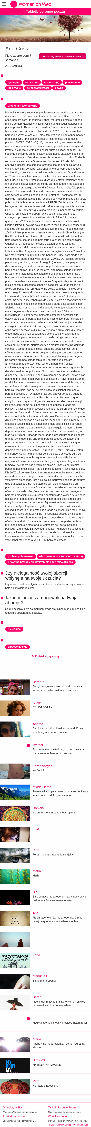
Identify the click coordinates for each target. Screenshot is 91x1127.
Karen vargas (42, 766)
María (37, 1039)
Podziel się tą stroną (45, 656)
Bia (35, 892)
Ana (36, 913)
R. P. (36, 850)
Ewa (36, 829)
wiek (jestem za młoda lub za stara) (61, 556)
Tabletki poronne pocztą (45, 11)
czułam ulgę (51, 82)
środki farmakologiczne (22, 105)
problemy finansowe (20, 556)
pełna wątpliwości (38, 88)
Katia (36, 955)
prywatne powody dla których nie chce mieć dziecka (40, 562)
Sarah (37, 997)
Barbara (38, 682)
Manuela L (40, 976)
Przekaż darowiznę (14, 1116)
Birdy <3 (39, 1060)
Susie (37, 703)
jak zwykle (14, 88)
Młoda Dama (42, 787)
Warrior (38, 745)
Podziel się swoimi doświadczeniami (62, 56)
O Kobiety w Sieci (13, 1107)
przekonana (72, 82)
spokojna (13, 82)
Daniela (38, 808)
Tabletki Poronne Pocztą (62, 1107)
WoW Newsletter (58, 1116)
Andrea (38, 724)
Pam (36, 1081)
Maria (37, 871)
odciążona (31, 82)
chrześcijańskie (17, 646)
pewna (59, 88)
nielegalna (14, 629)
